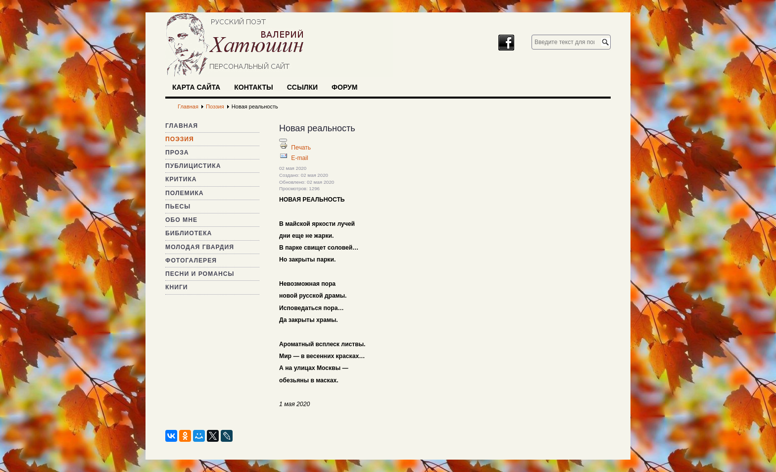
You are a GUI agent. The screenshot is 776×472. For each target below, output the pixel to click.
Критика (181, 179)
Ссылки (302, 87)
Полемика (184, 193)
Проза (177, 152)
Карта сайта (196, 87)
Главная (181, 125)
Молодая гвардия (199, 247)
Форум (344, 87)
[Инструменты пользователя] (283, 140)
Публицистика (193, 165)
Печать (301, 147)
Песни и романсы (199, 273)
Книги (176, 287)
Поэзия (179, 139)
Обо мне (181, 219)
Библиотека (188, 233)
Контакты (253, 87)
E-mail (299, 158)
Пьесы (178, 206)
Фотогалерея (191, 260)
